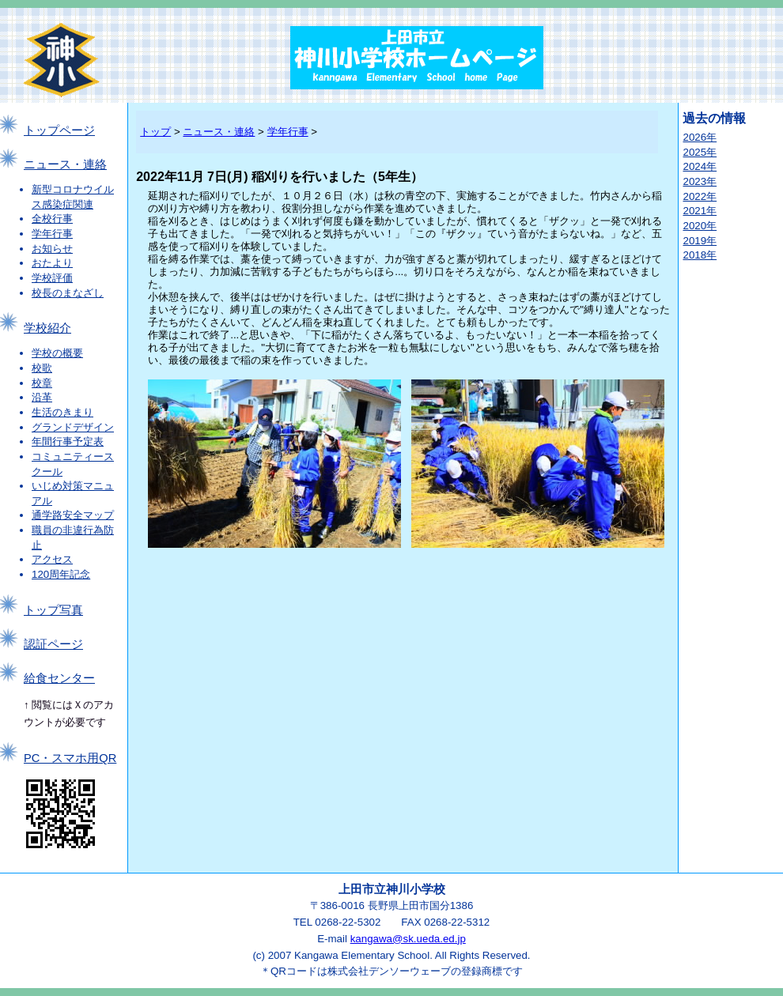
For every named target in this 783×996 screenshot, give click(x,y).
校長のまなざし (68, 293)
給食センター (59, 678)
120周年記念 (61, 574)
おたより (52, 263)
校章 (42, 383)
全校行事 (52, 218)
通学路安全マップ (73, 515)
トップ (155, 132)
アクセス (52, 559)
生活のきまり (62, 412)
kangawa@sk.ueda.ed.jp (408, 939)
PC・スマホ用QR (70, 758)
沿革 (42, 397)
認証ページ (53, 644)
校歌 (42, 368)
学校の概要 (57, 353)
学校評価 (52, 278)
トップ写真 (53, 610)
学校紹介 (47, 328)
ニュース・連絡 (65, 164)
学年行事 (52, 234)
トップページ (59, 130)
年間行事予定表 (68, 441)
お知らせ (52, 249)
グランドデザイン (73, 427)
